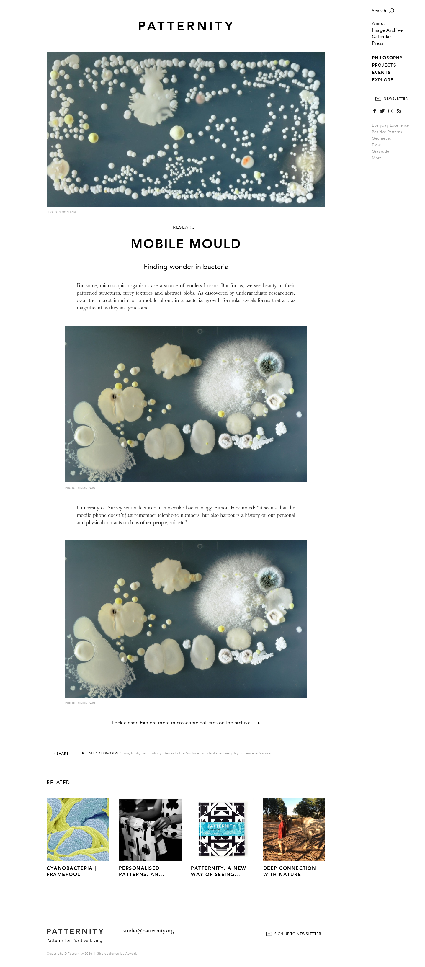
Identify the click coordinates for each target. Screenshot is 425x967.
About (378, 23)
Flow (376, 145)
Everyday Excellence (390, 125)
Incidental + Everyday (220, 753)
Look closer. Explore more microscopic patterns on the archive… (186, 723)
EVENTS (381, 72)
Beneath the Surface (181, 753)
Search (379, 10)
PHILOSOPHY (387, 58)
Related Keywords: (100, 753)
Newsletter (396, 99)
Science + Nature (256, 753)
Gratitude (380, 151)
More (378, 158)
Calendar (381, 36)
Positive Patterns (387, 132)
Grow (124, 753)
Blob (135, 753)
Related (58, 782)
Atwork (131, 953)
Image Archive (387, 30)
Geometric (381, 138)
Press (378, 43)
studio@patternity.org (148, 930)
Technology (151, 753)
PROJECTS (384, 65)
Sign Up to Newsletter (297, 934)
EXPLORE (382, 80)
